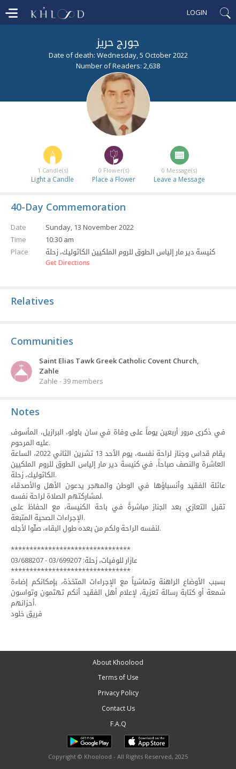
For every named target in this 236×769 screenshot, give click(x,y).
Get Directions (67, 263)
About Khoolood (118, 662)
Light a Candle (52, 179)
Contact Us (118, 708)
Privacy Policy (118, 692)
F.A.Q (118, 723)
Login (197, 12)
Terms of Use (118, 677)
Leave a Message (179, 179)
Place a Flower (113, 179)
